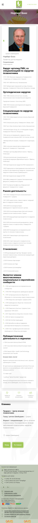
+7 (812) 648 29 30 (15, 480)
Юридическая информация (12, 495)
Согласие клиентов (10, 516)
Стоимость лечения (31, 396)
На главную (18, 445)
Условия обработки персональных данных (17, 514)
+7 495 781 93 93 (31, 4)
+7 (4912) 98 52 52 (12, 482)
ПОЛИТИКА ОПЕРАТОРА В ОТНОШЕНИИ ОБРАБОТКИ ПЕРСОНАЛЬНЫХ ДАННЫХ (16, 511)
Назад (7, 445)
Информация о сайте (10, 493)
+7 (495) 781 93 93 (12, 478)
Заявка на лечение (7, 396)
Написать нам (8, 491)
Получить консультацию (19, 396)
